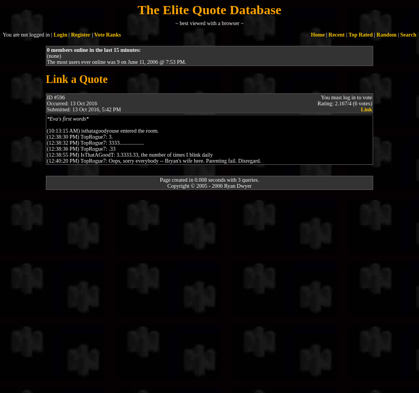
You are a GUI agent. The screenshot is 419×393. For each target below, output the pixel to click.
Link (366, 109)
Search (408, 35)
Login (60, 35)
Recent (336, 35)
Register (81, 35)
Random (386, 35)
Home (318, 35)
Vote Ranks (107, 35)
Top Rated (361, 35)
